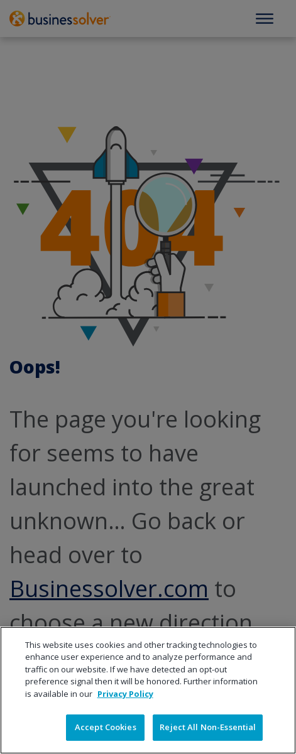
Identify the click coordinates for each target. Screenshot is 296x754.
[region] (148, 690)
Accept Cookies (105, 727)
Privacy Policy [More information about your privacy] (125, 693)
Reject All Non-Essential (208, 727)
